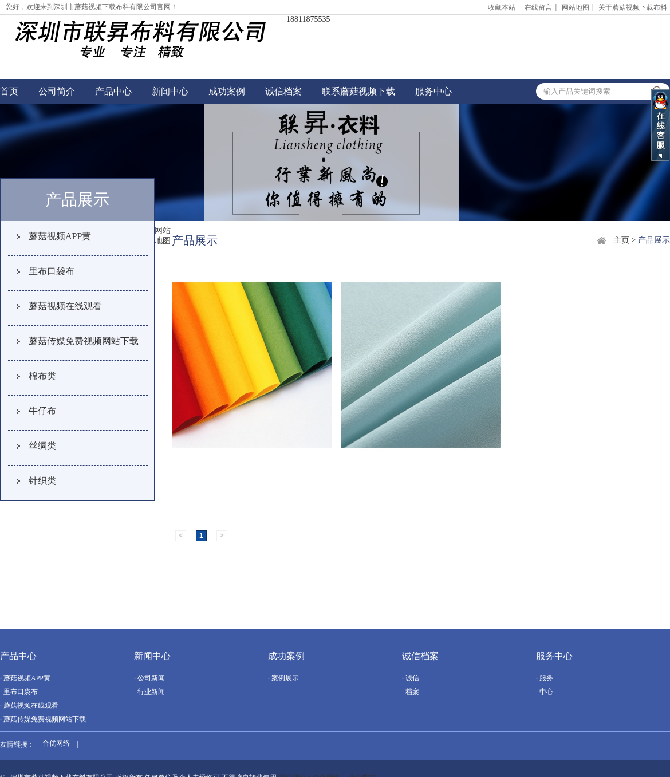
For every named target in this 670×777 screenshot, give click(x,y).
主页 (621, 240)
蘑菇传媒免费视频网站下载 (84, 341)
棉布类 (42, 376)
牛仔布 (42, 411)
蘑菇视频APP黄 (60, 236)
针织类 (42, 481)
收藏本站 (501, 7)
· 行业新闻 (149, 692)
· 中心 (544, 692)
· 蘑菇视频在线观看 (29, 705)
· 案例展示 (283, 678)
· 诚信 (410, 678)
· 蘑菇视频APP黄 (25, 678)
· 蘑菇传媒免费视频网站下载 (43, 719)
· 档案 (410, 692)
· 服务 (544, 678)
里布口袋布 (51, 271)
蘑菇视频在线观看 (65, 306)
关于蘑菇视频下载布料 (632, 7)
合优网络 (56, 743)
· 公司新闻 (149, 678)
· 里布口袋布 (19, 692)
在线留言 (538, 7)
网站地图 (575, 7)
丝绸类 (42, 446)
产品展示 (654, 240)
